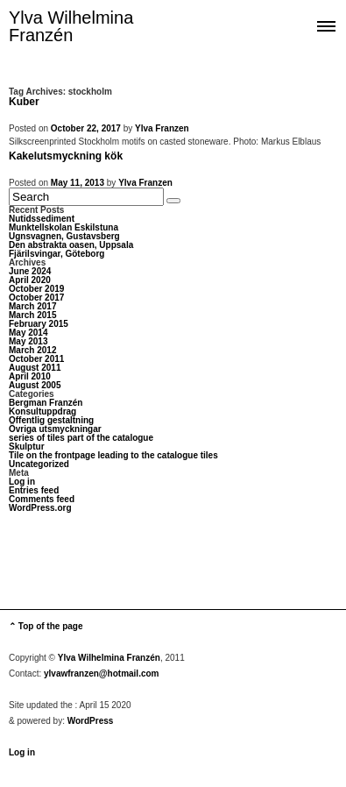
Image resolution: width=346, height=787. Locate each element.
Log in (22, 481)
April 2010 (30, 376)
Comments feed (41, 499)
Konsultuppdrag (42, 411)
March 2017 (32, 306)
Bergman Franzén (45, 403)
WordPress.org (40, 508)
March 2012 (32, 350)
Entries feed (34, 490)
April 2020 (30, 280)
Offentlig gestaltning (51, 420)
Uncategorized (39, 464)
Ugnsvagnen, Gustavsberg (64, 236)
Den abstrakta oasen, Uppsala (71, 245)
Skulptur (27, 446)
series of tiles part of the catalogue (81, 438)
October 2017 (36, 297)
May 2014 (28, 332)
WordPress (90, 721)
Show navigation (326, 25)
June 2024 (30, 271)
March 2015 (32, 315)
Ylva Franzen (162, 128)
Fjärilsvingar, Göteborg (56, 254)
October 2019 (36, 289)
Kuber (24, 102)
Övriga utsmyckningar (55, 429)
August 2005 (34, 385)
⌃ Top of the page (45, 626)
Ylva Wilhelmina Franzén (71, 26)
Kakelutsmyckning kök (66, 156)
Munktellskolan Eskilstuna (63, 227)
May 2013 (28, 341)
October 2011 (36, 359)
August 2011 (34, 367)
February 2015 (38, 324)
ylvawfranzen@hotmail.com (101, 673)
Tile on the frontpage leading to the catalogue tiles (113, 455)
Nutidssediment (41, 218)
